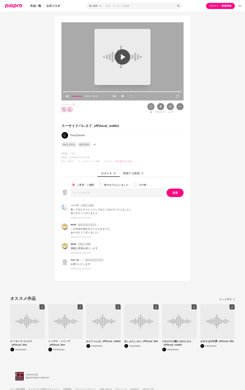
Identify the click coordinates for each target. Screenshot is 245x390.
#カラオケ (84, 144)
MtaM (73, 244)
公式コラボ (53, 5)
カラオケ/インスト (123, 161)
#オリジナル (69, 144)
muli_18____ (77, 260)
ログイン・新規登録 (220, 5)
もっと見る (227, 299)
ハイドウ (75, 205)
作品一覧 (35, 5)
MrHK (73, 225)
